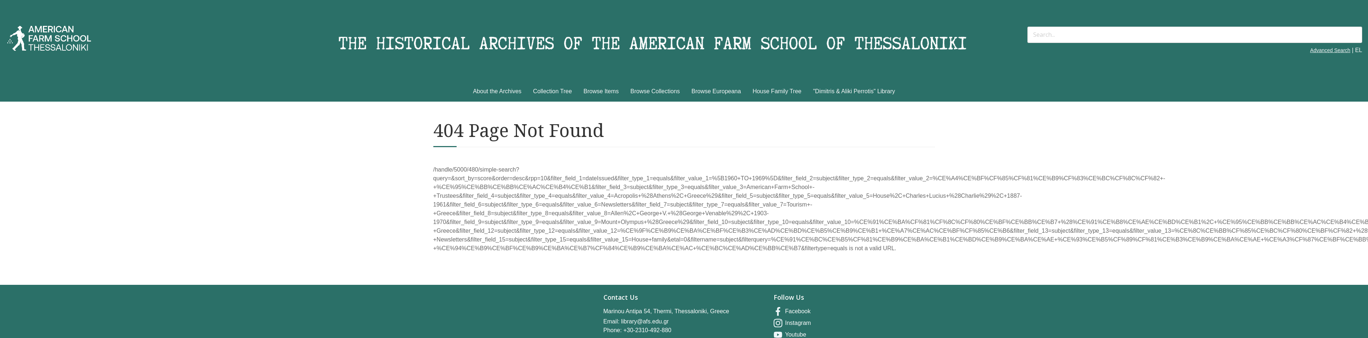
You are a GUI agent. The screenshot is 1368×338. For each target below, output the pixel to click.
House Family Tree (777, 91)
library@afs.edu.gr (645, 321)
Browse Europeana (716, 91)
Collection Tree (552, 91)
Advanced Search (1330, 50)
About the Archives (497, 91)
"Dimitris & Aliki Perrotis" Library (854, 91)
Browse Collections (655, 91)
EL (1358, 50)
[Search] (1194, 35)
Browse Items (601, 91)
